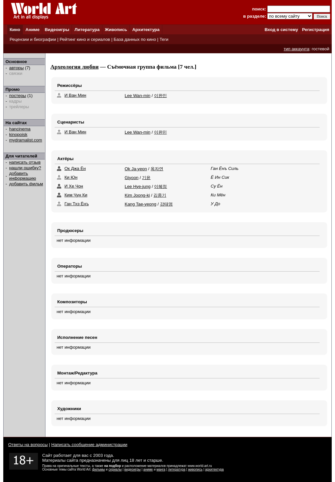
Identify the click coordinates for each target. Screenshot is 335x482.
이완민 (160, 95)
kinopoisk (18, 134)
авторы (16, 67)
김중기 (159, 195)
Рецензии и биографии (32, 39)
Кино (14, 29)
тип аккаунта (296, 48)
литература (176, 469)
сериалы (115, 469)
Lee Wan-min (137, 95)
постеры (17, 95)
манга (160, 469)
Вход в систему (281, 29)
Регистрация (315, 29)
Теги (164, 39)
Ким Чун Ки (75, 194)
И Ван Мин (75, 95)
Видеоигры (57, 29)
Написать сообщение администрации (89, 444)
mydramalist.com (25, 140)
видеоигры (132, 469)
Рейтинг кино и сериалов (85, 39)
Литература (87, 29)
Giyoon (131, 177)
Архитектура (145, 29)
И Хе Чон (73, 186)
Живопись (116, 29)
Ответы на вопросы (28, 444)
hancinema (19, 128)
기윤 (146, 177)
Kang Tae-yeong (140, 204)
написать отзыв (25, 162)
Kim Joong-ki (137, 195)
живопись (195, 469)
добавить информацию (22, 176)
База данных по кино (135, 39)
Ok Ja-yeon (136, 168)
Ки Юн (71, 177)
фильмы (98, 469)
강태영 (166, 204)
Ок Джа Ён (75, 168)
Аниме (33, 29)
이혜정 (160, 186)
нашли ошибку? (25, 167)
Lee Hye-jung (137, 186)
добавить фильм (26, 183)
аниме (148, 469)
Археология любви (74, 67)
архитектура (214, 469)
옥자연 (156, 168)
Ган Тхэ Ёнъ (76, 203)
